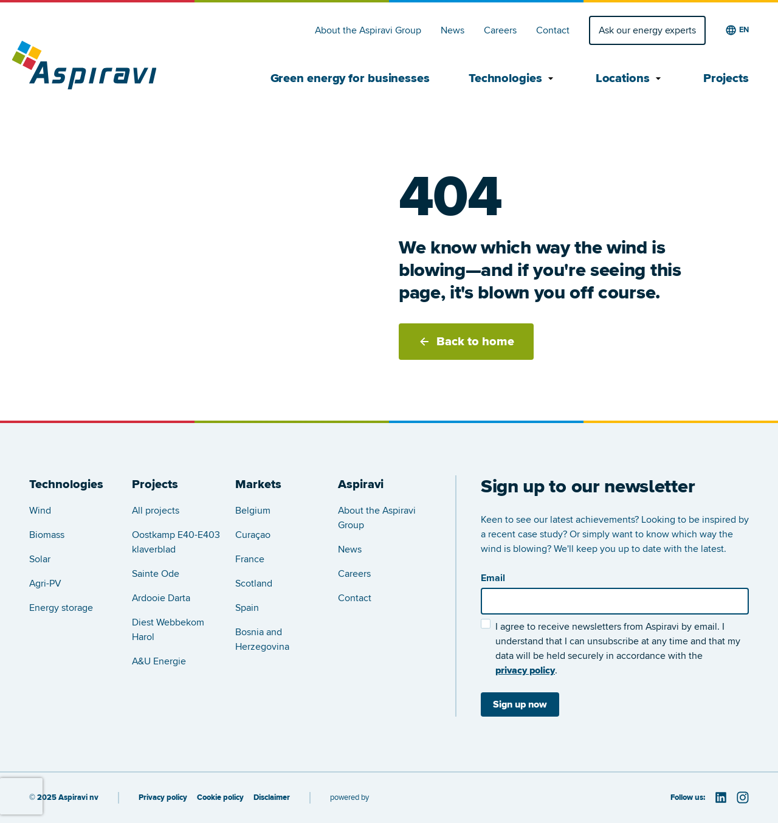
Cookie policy (220, 798)
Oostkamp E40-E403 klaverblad (176, 542)
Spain (247, 608)
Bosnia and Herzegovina (262, 639)
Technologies (513, 78)
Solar (39, 559)
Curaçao (252, 535)
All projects (155, 510)
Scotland (253, 583)
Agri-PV (45, 583)
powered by (349, 797)
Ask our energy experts (647, 30)
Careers (500, 30)
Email (493, 578)
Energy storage (61, 608)
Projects (726, 78)
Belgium (252, 510)
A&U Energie (159, 661)
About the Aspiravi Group (368, 30)
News (452, 30)
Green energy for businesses (350, 78)
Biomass (46, 535)
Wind (40, 510)
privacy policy (525, 670)
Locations (630, 78)
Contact (553, 30)
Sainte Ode (155, 574)
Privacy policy (163, 798)
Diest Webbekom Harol (168, 629)
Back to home (466, 341)
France (249, 559)
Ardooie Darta (161, 598)
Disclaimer (271, 798)
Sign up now (520, 704)
